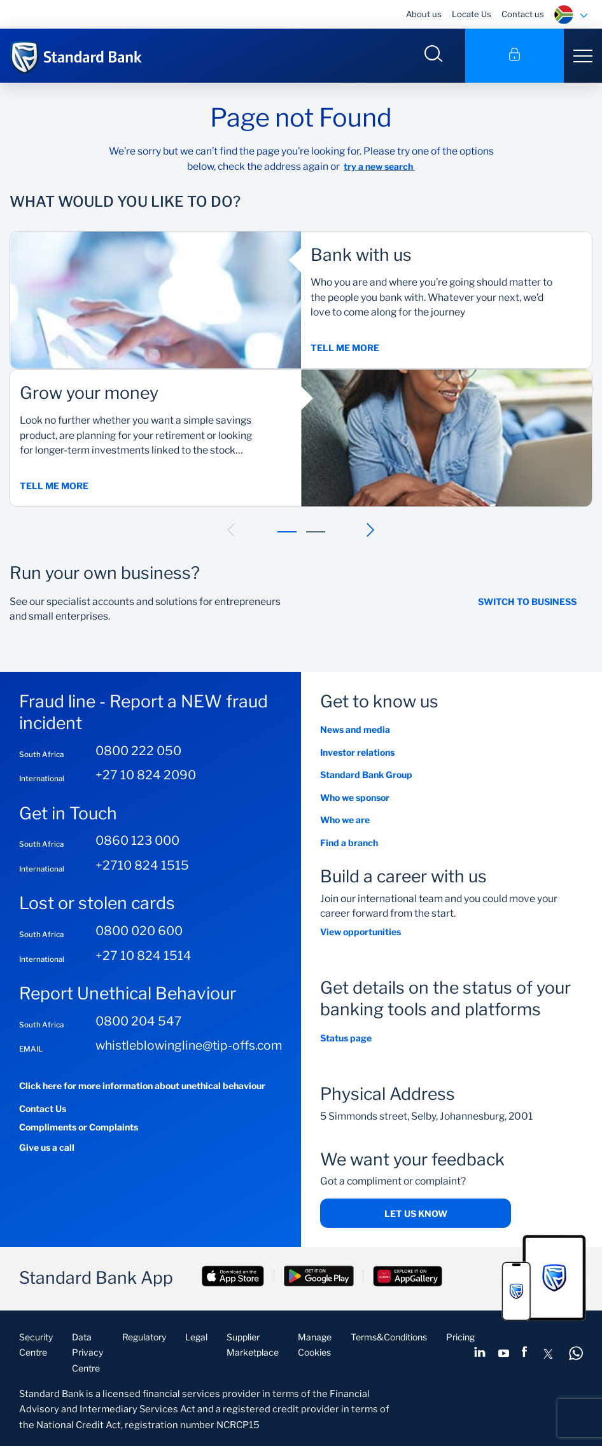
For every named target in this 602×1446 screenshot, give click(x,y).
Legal (196, 1336)
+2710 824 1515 (142, 865)
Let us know (415, 1213)
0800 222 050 (138, 750)
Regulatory (144, 1336)
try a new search (379, 166)
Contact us (522, 14)
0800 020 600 (139, 930)
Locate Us (471, 14)
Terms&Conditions (389, 1336)
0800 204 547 (138, 1021)
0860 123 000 (137, 840)
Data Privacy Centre (87, 1352)
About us (424, 14)
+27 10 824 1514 (143, 955)
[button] (231, 530)
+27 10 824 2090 (145, 774)
